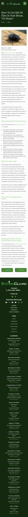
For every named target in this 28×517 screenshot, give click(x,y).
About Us (14, 329)
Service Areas (14, 326)
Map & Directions (14, 345)
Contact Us (14, 331)
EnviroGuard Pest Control (19, 244)
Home (14, 318)
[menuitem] (14, 305)
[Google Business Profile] (12, 296)
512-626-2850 (14, 290)
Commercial (14, 324)
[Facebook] (15, 296)
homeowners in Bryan (10, 53)
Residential (14, 321)
